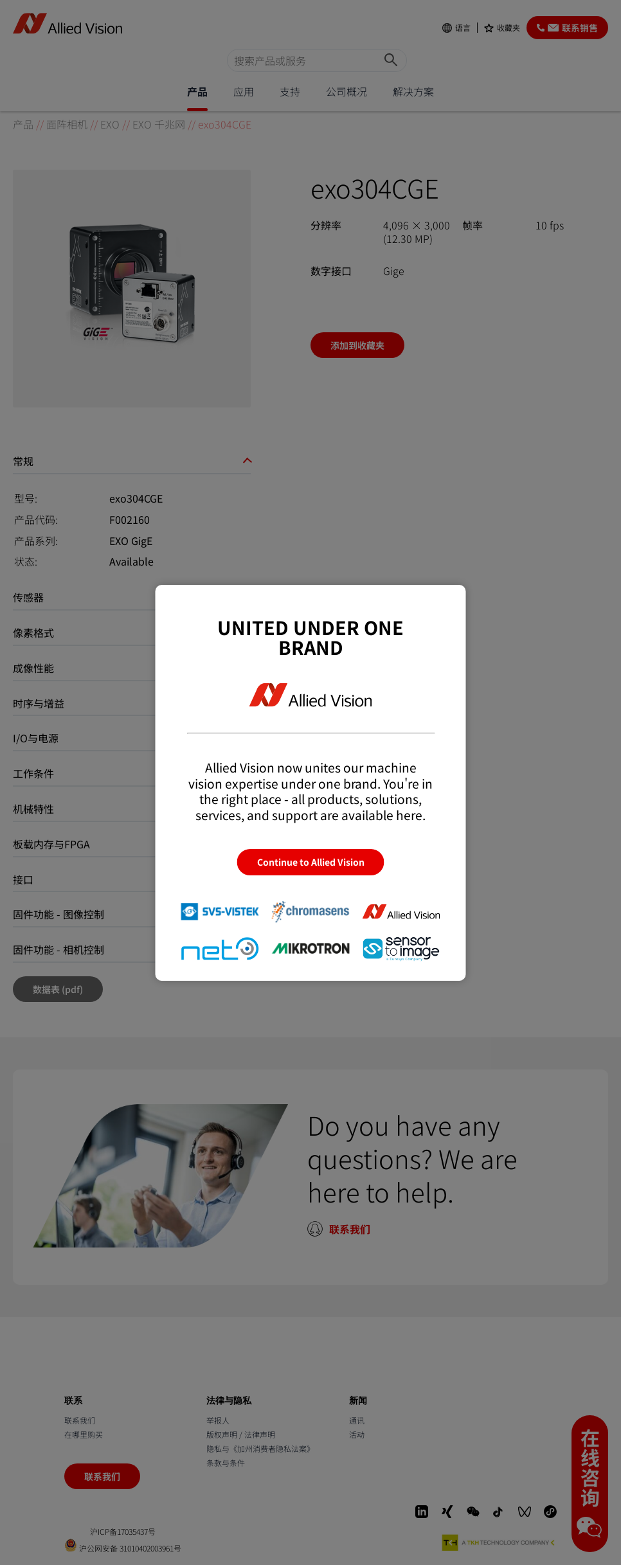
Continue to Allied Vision (310, 861)
